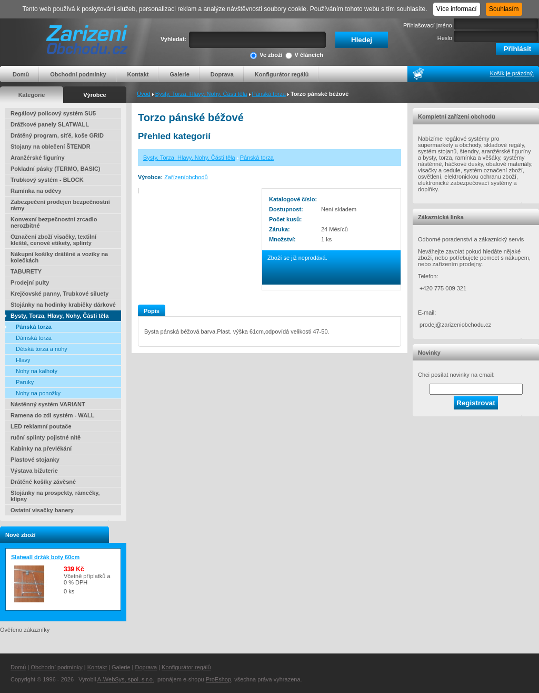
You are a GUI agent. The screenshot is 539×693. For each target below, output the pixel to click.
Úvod (144, 94)
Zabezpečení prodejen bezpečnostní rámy (60, 205)
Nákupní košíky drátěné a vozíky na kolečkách (59, 257)
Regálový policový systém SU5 (53, 113)
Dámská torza (34, 338)
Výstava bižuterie (34, 470)
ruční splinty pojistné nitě (46, 437)
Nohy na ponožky (38, 393)
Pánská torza (269, 94)
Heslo (444, 38)
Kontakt (138, 74)
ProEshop (218, 679)
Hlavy (23, 360)
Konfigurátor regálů (282, 74)
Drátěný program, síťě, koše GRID (57, 135)
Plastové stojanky (35, 459)
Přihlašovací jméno (427, 25)
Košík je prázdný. (512, 73)
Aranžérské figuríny (38, 157)
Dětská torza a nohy (41, 349)
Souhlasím (504, 9)
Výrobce (94, 95)
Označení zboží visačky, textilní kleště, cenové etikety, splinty (53, 239)
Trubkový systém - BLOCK (47, 180)
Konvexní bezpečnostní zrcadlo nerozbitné (54, 222)
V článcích (304, 56)
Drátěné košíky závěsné (43, 482)
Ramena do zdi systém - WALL (53, 415)
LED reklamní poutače (41, 426)
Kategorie (31, 95)
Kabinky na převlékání (41, 448)
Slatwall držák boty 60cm (45, 557)
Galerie (179, 74)
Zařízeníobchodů (186, 177)
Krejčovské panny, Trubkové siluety (59, 293)
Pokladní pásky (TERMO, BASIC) (56, 168)
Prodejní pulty (30, 282)
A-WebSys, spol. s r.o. (125, 679)
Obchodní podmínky (78, 74)
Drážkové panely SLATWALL (50, 124)
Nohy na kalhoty (36, 371)
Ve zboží (266, 56)
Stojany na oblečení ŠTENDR (51, 146)
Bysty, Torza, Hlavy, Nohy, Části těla (201, 94)
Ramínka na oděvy (36, 191)
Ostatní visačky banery (42, 510)
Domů (21, 74)
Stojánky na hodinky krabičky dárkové (63, 304)
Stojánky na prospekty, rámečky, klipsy (55, 496)
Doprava (222, 74)
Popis (151, 311)
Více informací (456, 9)
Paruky (25, 382)
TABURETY (26, 271)
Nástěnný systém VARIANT (48, 404)
